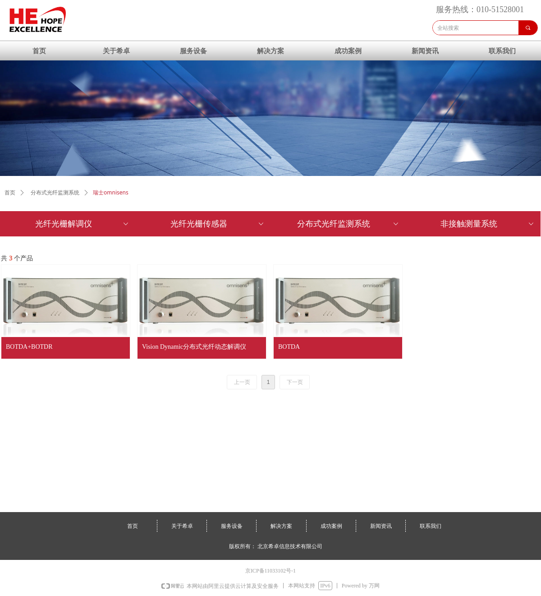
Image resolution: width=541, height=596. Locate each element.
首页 (10, 192)
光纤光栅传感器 (217, 223)
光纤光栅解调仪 (82, 223)
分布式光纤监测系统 (348, 223)
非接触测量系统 (487, 223)
